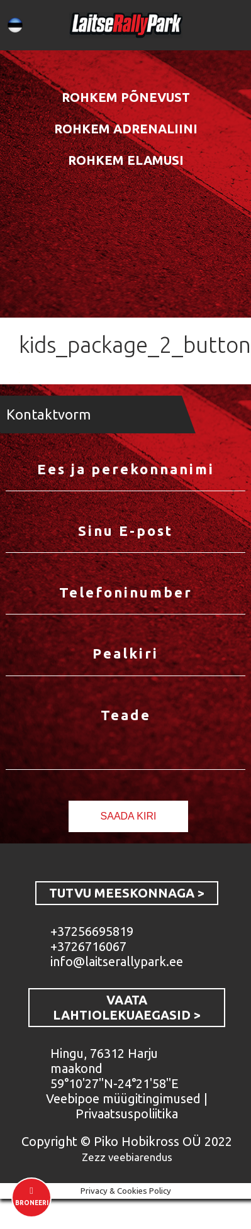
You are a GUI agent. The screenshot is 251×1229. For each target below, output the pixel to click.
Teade (126, 715)
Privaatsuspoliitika (126, 1113)
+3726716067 (88, 946)
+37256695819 (91, 931)
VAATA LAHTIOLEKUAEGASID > (127, 1007)
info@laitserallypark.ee (116, 961)
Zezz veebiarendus (127, 1157)
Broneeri (31, 1202)
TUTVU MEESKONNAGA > (126, 893)
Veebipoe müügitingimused (123, 1098)
